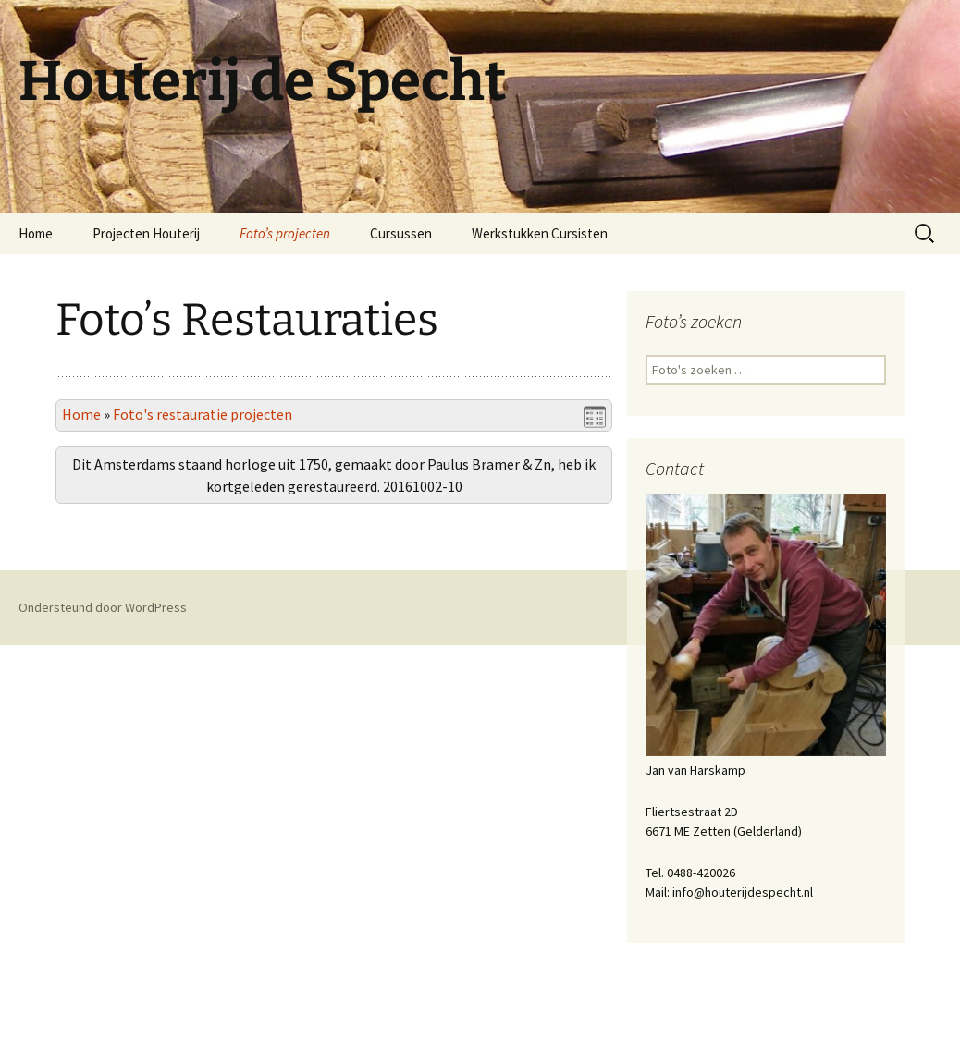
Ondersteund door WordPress (102, 1024)
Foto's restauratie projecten (202, 414)
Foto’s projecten (285, 233)
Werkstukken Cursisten (540, 233)
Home (35, 233)
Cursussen (401, 233)
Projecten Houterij (146, 233)
